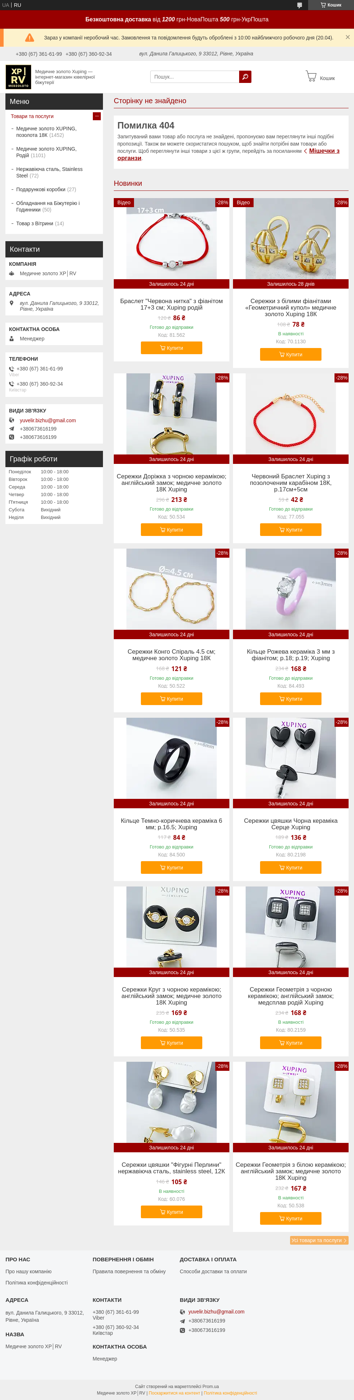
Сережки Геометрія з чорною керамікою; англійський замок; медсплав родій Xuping (291, 996)
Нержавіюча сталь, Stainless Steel (49, 172)
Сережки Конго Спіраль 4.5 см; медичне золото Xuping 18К (171, 655)
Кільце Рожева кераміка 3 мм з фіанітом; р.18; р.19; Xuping (290, 655)
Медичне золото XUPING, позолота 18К (46, 132)
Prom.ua (211, 1386)
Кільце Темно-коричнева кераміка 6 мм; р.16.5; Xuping (171, 824)
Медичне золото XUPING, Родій (46, 152)
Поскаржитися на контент (174, 1393)
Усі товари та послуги (317, 1240)
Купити (175, 348)
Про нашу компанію (28, 1271)
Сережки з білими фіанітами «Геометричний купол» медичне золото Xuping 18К (290, 308)
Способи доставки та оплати (213, 1271)
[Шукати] (245, 77)
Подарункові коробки (40, 189)
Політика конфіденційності (36, 1283)
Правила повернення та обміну (128, 1271)
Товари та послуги (32, 116)
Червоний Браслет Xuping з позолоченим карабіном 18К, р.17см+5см (291, 483)
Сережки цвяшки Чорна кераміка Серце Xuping (291, 824)
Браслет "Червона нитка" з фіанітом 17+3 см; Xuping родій (171, 304)
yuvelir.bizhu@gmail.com (48, 420)
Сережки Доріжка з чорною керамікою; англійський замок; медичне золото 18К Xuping (171, 483)
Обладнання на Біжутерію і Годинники (48, 206)
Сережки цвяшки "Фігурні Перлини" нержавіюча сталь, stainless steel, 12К (171, 1168)
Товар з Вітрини (34, 223)
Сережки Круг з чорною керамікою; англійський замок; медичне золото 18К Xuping (171, 996)
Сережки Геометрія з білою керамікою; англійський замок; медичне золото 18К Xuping (291, 1171)
